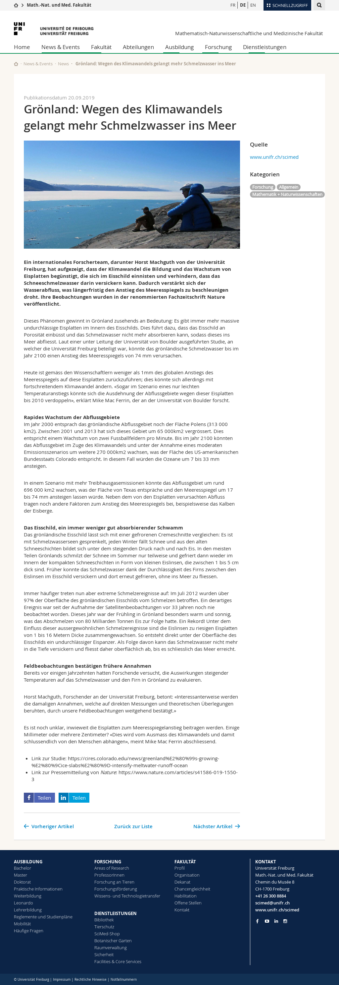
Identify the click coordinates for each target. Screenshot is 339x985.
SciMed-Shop (107, 934)
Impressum (62, 979)
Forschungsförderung (115, 889)
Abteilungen (138, 47)
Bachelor (22, 868)
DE (243, 5)
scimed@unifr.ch (272, 903)
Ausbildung (179, 47)
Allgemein (288, 187)
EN (253, 5)
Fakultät (101, 47)
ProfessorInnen (109, 875)
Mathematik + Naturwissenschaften (287, 194)
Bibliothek (104, 920)
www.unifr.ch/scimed (274, 157)
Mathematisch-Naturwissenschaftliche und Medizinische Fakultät (249, 33)
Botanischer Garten (113, 941)
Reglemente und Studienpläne (43, 917)
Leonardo (23, 903)
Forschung (218, 47)
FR (232, 5)
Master (20, 875)
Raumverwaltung (110, 948)
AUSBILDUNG (28, 862)
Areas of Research (111, 868)
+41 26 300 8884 (270, 896)
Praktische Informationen (38, 889)
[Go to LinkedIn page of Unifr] (276, 921)
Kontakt (181, 910)
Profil (179, 868)
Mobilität (22, 924)
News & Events (60, 47)
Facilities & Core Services (117, 961)
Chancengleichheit (192, 889)
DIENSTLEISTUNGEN (115, 913)
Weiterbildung (27, 896)
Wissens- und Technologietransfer (127, 896)
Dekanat (182, 882)
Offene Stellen (188, 903)
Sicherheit (104, 954)
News (63, 64)
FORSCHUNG (107, 862)
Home (22, 47)
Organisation (187, 875)
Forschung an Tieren (114, 882)
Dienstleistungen (264, 47)
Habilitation (185, 896)
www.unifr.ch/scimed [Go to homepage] (277, 910)
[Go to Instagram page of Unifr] (285, 921)
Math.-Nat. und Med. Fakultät (59, 5)
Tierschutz (104, 927)
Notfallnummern (124, 979)
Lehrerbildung (28, 910)
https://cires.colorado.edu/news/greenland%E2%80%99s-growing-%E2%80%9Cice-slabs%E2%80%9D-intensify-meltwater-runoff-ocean (125, 762)
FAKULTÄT (185, 862)
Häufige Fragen (28, 931)
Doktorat (22, 882)
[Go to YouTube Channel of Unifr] (267, 921)
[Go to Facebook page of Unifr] (257, 921)
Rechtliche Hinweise (90, 979)
